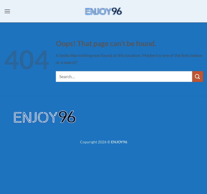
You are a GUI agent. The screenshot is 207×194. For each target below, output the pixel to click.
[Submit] (197, 76)
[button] (7, 11)
